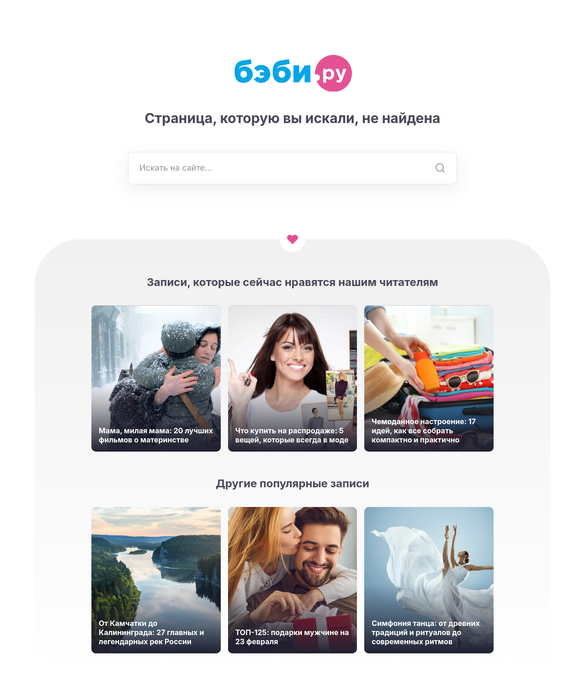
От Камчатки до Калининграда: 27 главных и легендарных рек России (151, 632)
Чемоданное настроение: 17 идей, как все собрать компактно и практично (424, 430)
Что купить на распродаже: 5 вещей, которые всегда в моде (292, 435)
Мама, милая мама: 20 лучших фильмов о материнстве (156, 435)
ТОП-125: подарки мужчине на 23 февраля (292, 637)
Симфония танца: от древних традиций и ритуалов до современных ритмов (425, 632)
